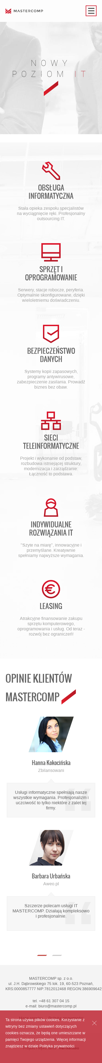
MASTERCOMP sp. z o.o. (51, 978)
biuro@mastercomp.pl (57, 1006)
